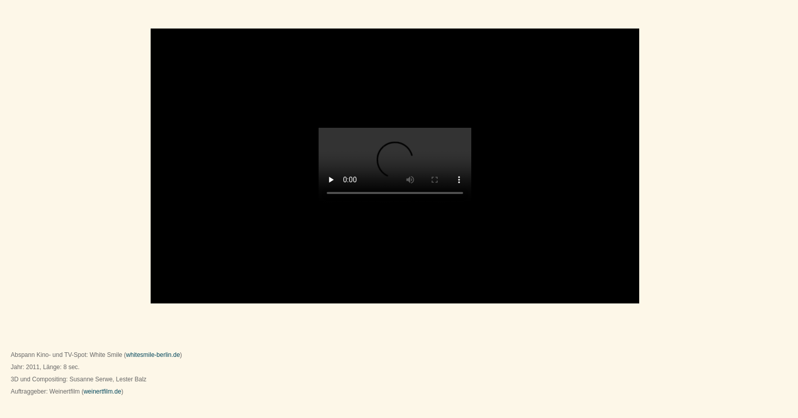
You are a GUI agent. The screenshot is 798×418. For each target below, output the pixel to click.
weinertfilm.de (102, 391)
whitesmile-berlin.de (153, 354)
